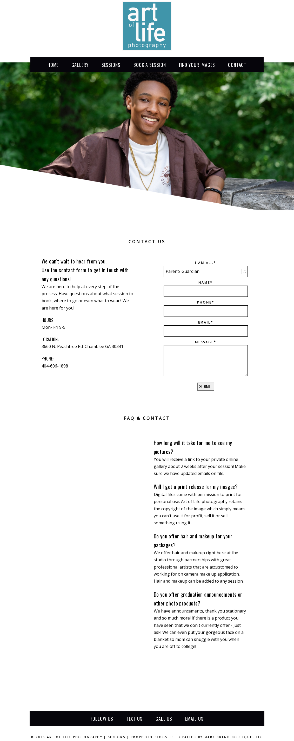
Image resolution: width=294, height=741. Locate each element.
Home (53, 64)
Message (204, 342)
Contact (237, 64)
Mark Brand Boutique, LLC (233, 737)
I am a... (204, 263)
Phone (204, 302)
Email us (194, 718)
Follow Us (102, 718)
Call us (164, 718)
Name (204, 282)
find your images (197, 64)
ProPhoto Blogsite (152, 737)
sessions (111, 64)
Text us (134, 718)
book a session (149, 64)
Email (204, 322)
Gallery (79, 64)
